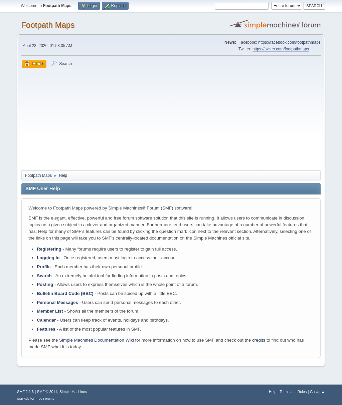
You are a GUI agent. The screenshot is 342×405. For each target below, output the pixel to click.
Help (272, 392)
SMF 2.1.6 (25, 392)
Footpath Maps (47, 24)
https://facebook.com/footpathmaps (289, 42)
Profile (43, 266)
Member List (50, 311)
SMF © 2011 (47, 392)
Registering (49, 249)
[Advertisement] (171, 118)
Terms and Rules (293, 392)
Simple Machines (73, 392)
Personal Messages (57, 302)
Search (44, 275)
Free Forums (44, 398)
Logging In (48, 257)
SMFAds (23, 398)
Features (46, 329)
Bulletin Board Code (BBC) (65, 293)
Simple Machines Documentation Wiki (96, 340)
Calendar (46, 320)
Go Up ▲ (317, 392)
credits (258, 340)
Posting (45, 284)
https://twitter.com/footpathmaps (280, 49)
